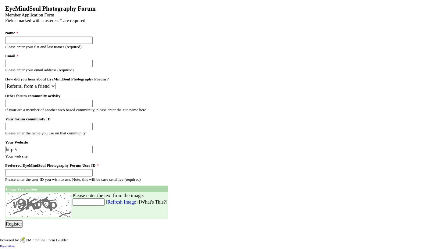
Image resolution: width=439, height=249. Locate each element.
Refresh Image (121, 202)
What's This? (153, 202)
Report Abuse (7, 245)
